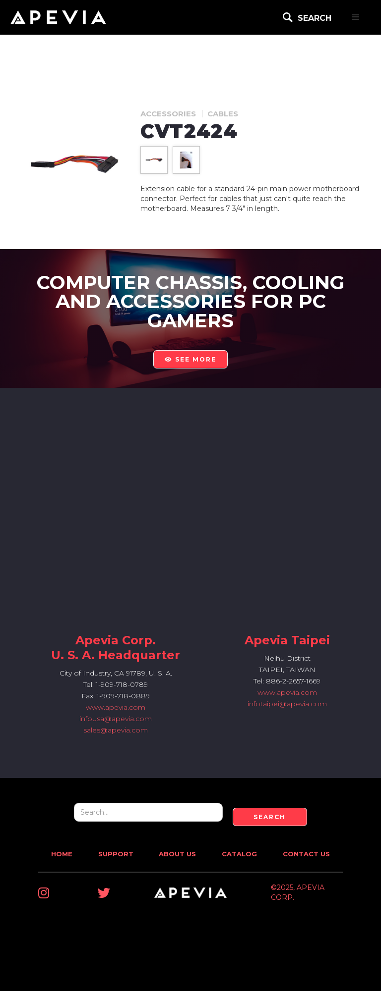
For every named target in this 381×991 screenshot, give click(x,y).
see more (190, 359)
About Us (177, 854)
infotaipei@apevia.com (287, 703)
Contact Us (306, 854)
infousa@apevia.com (115, 718)
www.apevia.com (115, 707)
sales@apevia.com (115, 730)
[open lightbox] (154, 159)
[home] (58, 17)
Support (115, 854)
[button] (356, 17)
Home (61, 854)
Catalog (239, 854)
